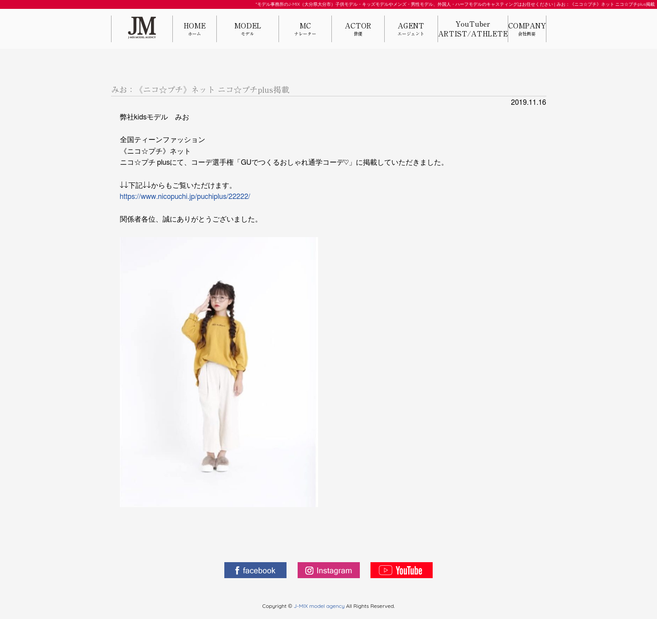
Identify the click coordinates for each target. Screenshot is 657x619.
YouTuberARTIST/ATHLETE (473, 28)
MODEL (247, 29)
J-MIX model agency (320, 606)
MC (305, 29)
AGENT (411, 29)
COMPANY (527, 29)
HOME (195, 29)
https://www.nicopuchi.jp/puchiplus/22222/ (185, 196)
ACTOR (358, 29)
